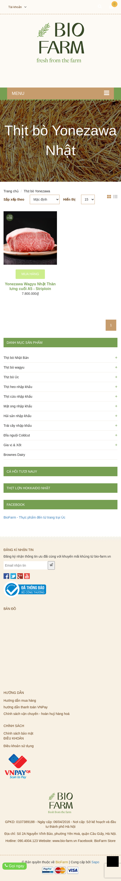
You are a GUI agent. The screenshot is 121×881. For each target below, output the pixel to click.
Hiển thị (69, 199)
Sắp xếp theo (14, 199)
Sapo (95, 862)
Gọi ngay (14, 866)
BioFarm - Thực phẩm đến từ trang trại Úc (34, 517)
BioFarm (62, 862)
